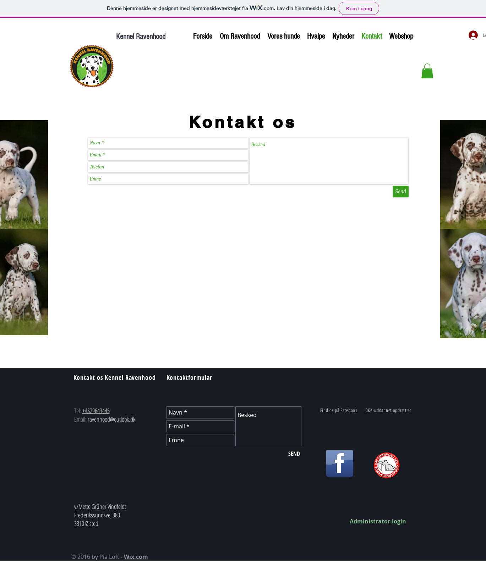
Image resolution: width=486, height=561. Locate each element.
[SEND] (294, 453)
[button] (427, 70)
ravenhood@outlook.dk (111, 419)
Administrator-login (378, 521)
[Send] (401, 191)
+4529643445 (96, 410)
